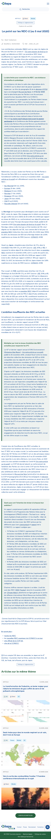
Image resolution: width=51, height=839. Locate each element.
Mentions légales (27, 834)
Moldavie (7, 191)
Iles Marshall (8, 186)
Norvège (7, 193)
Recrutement (32, 827)
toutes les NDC (10, 636)
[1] (7, 247)
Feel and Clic (29, 836)
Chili (6, 201)
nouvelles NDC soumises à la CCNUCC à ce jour (25, 638)
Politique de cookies (40, 834)
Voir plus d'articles (25, 815)
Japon (6, 198)
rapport (34, 524)
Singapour (8, 196)
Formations (40, 827)
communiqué (24, 524)
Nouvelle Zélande (10, 204)
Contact (19, 827)
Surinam (7, 188)
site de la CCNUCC (11, 643)
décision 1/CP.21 (41, 89)
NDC (25, 49)
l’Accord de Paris (24, 92)
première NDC (6, 232)
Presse (25, 827)
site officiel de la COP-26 (13, 641)
